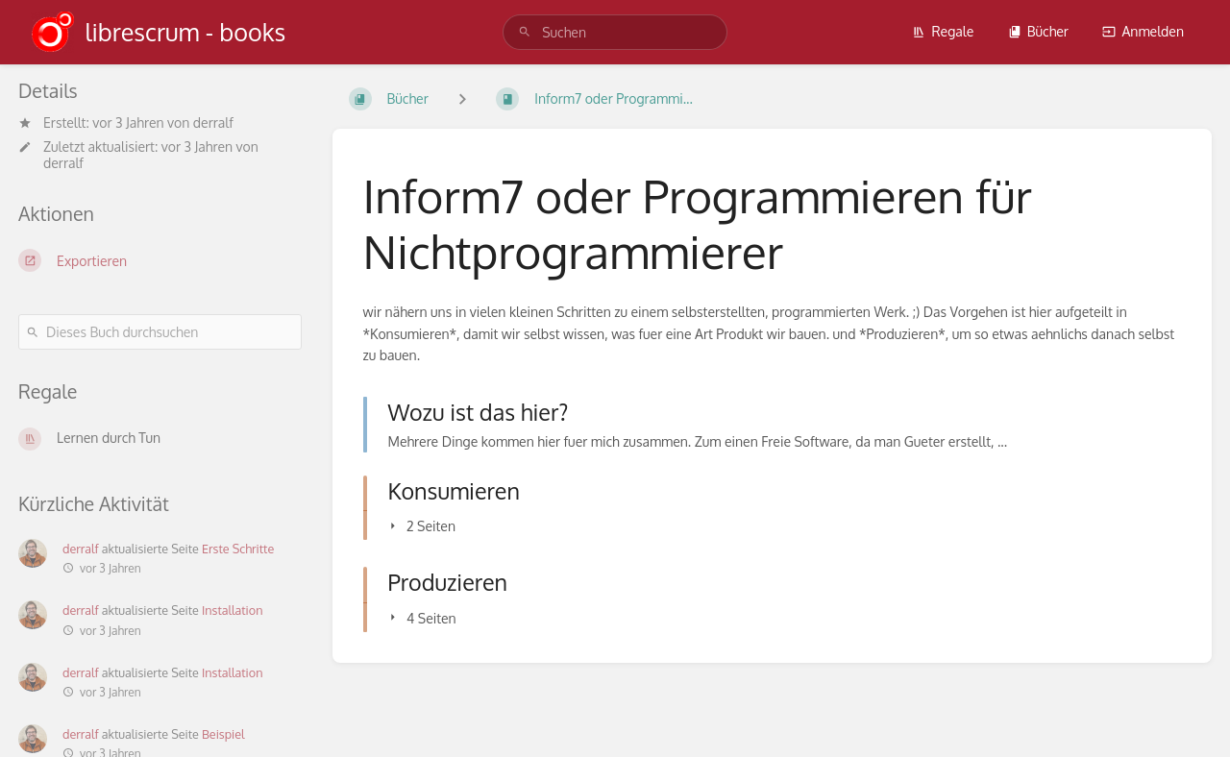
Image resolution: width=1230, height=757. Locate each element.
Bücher (1038, 31)
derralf (213, 122)
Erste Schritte (238, 548)
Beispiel (223, 734)
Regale (942, 31)
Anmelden (1143, 31)
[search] (615, 32)
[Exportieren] (160, 260)
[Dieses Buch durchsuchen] (160, 332)
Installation (232, 610)
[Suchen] (524, 32)
